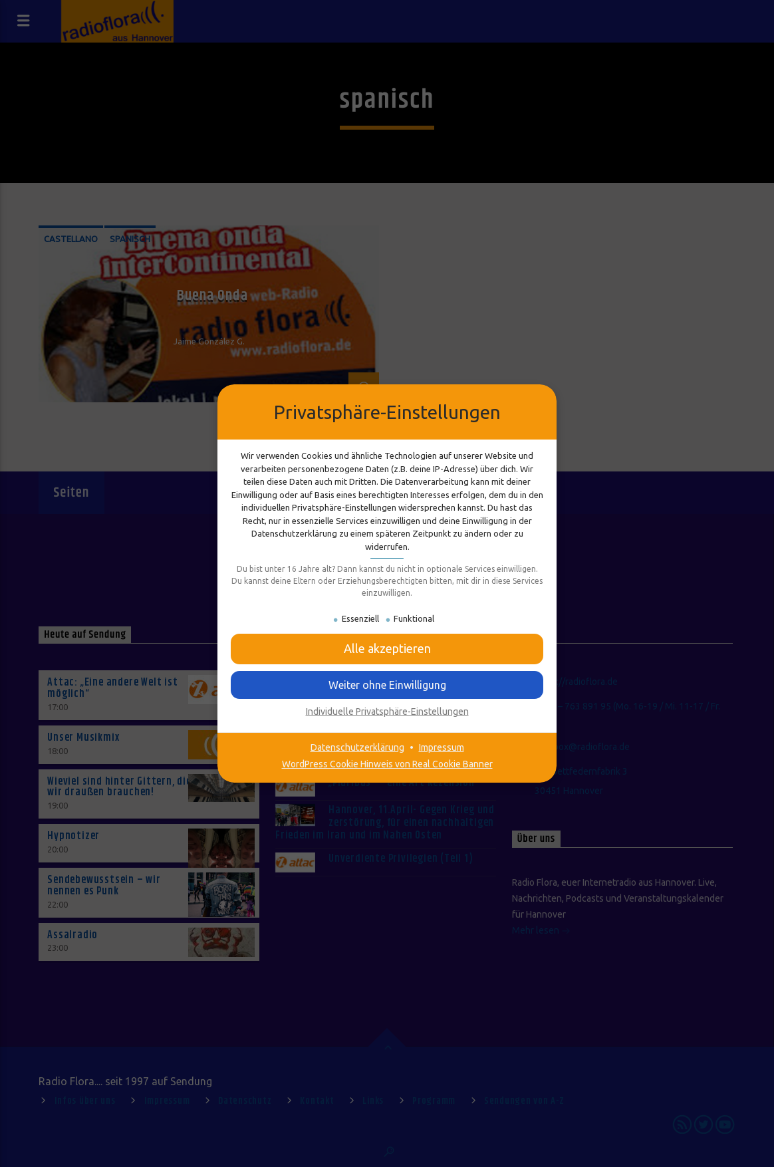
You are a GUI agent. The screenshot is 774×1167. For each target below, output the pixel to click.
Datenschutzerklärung (357, 747)
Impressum (441, 747)
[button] (387, 649)
